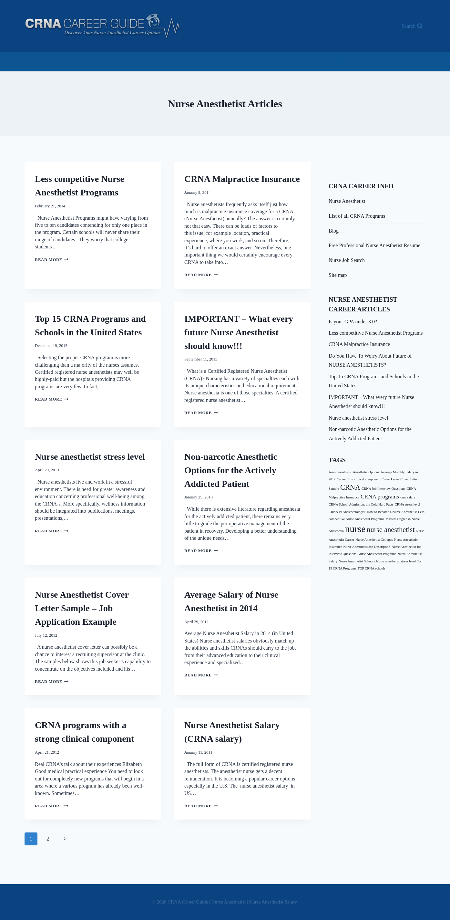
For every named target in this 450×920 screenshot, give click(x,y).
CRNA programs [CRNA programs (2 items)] (380, 496)
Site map (338, 275)
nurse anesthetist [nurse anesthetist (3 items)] (390, 530)
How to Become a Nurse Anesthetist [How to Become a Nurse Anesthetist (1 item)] (392, 512)
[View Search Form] (412, 26)
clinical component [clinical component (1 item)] (367, 479)
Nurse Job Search (347, 260)
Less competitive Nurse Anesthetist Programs (376, 333)
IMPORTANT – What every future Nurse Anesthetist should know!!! (238, 332)
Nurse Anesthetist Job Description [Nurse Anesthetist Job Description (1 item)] (366, 547)
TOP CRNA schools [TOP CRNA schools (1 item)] (371, 568)
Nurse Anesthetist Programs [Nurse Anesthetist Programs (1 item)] (377, 554)
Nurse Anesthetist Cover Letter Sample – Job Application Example (81, 608)
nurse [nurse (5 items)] (355, 529)
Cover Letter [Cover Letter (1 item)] (390, 479)
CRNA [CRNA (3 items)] (350, 487)
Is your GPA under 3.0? (353, 321)
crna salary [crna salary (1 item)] (407, 497)
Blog (334, 231)
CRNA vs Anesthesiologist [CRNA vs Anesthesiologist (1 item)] (347, 512)
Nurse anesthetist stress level (90, 457)
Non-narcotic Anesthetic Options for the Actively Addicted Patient (230, 470)
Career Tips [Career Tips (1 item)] (345, 479)
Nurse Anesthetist (347, 201)
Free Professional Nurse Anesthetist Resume (374, 245)
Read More (51, 259)
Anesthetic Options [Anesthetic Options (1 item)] (366, 472)
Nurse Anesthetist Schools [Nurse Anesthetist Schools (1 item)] (357, 561)
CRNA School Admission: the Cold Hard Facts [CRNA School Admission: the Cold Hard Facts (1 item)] (361, 504)
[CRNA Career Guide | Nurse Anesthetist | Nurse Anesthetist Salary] (103, 26)
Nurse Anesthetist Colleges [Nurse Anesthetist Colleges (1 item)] (374, 539)
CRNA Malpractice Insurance (242, 179)
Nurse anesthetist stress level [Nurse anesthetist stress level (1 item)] (396, 561)
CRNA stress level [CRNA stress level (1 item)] (407, 504)
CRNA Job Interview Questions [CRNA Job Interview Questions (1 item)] (383, 488)
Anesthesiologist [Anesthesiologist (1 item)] (340, 472)
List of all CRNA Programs (357, 216)
